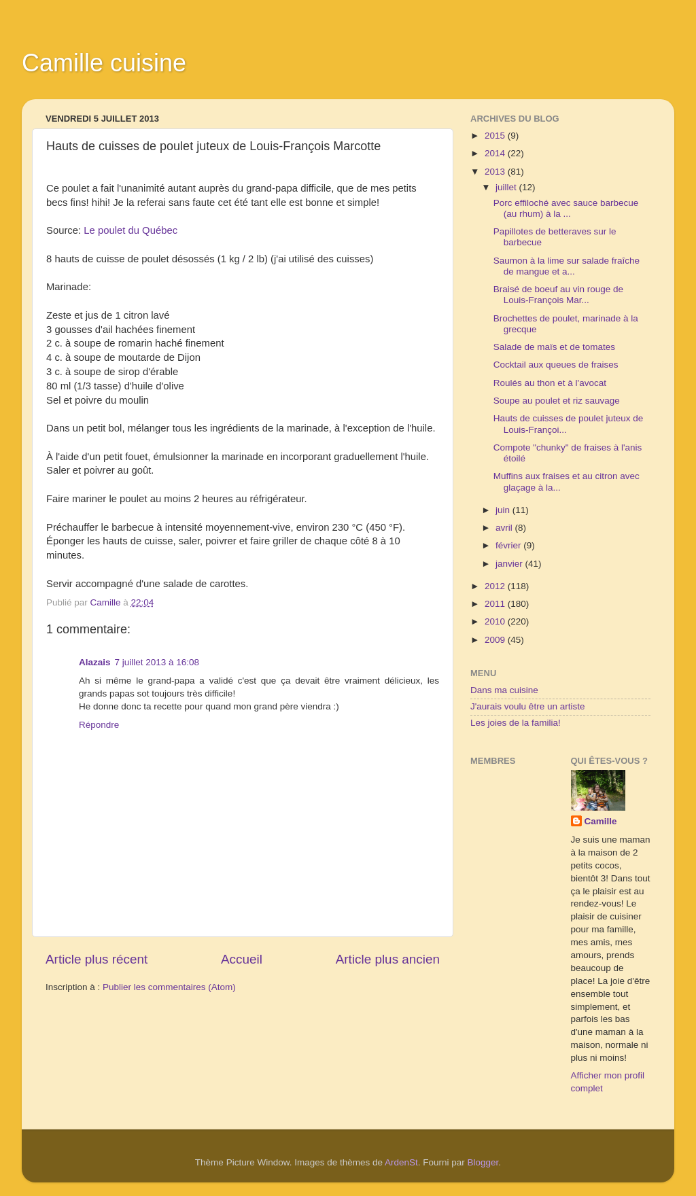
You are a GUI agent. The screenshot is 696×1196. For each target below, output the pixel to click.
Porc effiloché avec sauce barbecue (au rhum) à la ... (566, 208)
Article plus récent (96, 959)
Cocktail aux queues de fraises (556, 364)
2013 (496, 171)
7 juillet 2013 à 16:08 (157, 662)
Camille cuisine (104, 63)
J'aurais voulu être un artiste (527, 706)
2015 (496, 135)
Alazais (95, 662)
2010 (496, 621)
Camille (601, 821)
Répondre (99, 725)
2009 (496, 640)
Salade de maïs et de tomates (554, 347)
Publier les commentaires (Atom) (169, 987)
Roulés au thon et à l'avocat (549, 383)
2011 (496, 604)
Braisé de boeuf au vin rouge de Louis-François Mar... (558, 294)
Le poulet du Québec (130, 230)
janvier (510, 564)
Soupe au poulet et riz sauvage (556, 400)
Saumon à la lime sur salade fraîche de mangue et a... (566, 266)
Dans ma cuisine (504, 690)
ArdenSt (401, 1162)
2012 (496, 586)
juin (503, 510)
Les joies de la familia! (515, 723)
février (509, 545)
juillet (507, 187)
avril (505, 528)
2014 (496, 153)
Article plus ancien (388, 959)
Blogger (483, 1162)
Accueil (241, 959)
